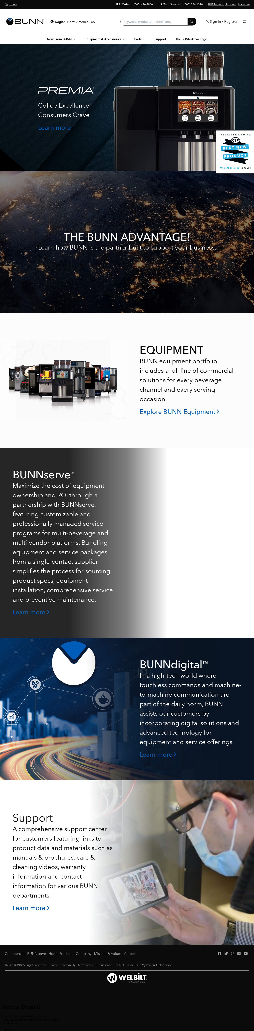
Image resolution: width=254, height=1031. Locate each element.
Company (84, 954)
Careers (130, 954)
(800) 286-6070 (193, 4)
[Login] (221, 21)
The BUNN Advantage (191, 39)
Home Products (61, 954)
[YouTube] (246, 953)
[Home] (11, 4)
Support (160, 39)
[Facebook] (219, 953)
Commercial (15, 954)
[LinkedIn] (239, 953)
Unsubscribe (104, 965)
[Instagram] (232, 953)
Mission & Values (107, 954)
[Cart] (244, 21)
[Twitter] (226, 953)
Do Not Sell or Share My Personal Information (143, 965)
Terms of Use (86, 965)
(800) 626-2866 (143, 4)
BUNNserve (36, 954)
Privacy (53, 965)
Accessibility (67, 965)
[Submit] (192, 22)
